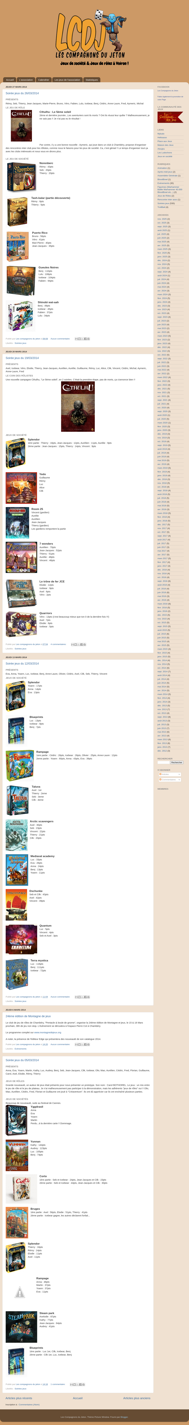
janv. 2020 (162, 430)
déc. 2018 (162, 479)
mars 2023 (163, 336)
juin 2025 (162, 238)
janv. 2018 (162, 521)
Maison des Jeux (165, 145)
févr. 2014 (162, 698)
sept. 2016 (162, 581)
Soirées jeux (20, 343)
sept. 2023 (162, 317)
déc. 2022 (162, 347)
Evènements (20, 1049)
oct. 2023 (162, 313)
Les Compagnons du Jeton (168, 91)
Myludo (161, 134)
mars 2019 (163, 468)
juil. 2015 (162, 634)
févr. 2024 (162, 298)
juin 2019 (162, 456)
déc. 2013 (162, 705)
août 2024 (162, 275)
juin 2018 (162, 502)
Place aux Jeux (165, 141)
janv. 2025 (162, 256)
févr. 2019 (162, 472)
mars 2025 (163, 249)
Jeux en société (165, 156)
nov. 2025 (162, 219)
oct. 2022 (162, 355)
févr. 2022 (162, 381)
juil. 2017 (162, 543)
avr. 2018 (162, 509)
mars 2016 (163, 604)
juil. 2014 (162, 679)
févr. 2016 (162, 607)
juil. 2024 (162, 279)
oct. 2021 (162, 396)
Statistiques (92, 79)
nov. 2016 (162, 573)
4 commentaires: (59, 644)
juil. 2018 (162, 498)
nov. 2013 (162, 709)
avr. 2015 (162, 645)
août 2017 (162, 539)
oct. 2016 (162, 577)
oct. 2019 (162, 441)
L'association (26, 79)
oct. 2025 (162, 223)
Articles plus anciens (136, 1398)
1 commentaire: (58, 1384)
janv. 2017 (162, 566)
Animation (162, 168)
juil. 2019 (162, 453)
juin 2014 (162, 683)
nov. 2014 (162, 664)
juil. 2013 (162, 724)
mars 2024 (163, 294)
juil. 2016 (162, 588)
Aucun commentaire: (61, 339)
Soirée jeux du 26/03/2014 (22, 93)
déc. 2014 (162, 660)
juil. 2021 (162, 404)
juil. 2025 (162, 234)
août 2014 (162, 675)
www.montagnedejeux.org (47, 1032)
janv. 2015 (162, 656)
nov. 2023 (162, 309)
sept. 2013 (162, 717)
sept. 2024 (162, 272)
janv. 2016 (162, 611)
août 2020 (162, 415)
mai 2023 (162, 328)
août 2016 (162, 585)
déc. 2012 (162, 751)
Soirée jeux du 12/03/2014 (22, 663)
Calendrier (43, 79)
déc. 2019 (162, 434)
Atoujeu (161, 149)
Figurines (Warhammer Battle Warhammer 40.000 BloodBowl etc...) (170, 189)
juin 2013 (162, 728)
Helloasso (162, 137)
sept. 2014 (162, 671)
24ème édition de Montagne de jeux (28, 1016)
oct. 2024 (162, 268)
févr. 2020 (162, 426)
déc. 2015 (162, 615)
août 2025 (162, 230)
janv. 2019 (162, 475)
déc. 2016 (162, 570)
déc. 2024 (162, 260)
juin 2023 (162, 324)
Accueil (10, 79)
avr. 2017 (162, 554)
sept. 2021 (162, 400)
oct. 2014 (162, 668)
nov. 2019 (162, 437)
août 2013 (162, 721)
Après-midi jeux (165, 172)
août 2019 (162, 449)
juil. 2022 (162, 362)
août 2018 (162, 494)
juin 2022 (162, 366)
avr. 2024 (162, 290)
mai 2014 (162, 686)
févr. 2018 (162, 517)
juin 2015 (162, 637)
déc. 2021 (162, 388)
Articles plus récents (19, 1398)
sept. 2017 (162, 536)
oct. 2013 (162, 713)
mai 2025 (162, 241)
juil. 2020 (162, 419)
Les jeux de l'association (67, 79)
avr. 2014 (162, 690)
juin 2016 (162, 592)
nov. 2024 (162, 264)
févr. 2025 (162, 253)
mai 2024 (162, 287)
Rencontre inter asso (167, 199)
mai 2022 (162, 370)
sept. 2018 (162, 490)
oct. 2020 (162, 407)
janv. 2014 (162, 702)
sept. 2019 (162, 445)
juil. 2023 (162, 321)
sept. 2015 (162, 626)
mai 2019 (162, 460)
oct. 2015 (162, 622)
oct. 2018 (162, 487)
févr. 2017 (162, 562)
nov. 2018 (162, 483)
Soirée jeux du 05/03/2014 (22, 1060)
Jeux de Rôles (164, 196)
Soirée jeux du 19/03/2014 (22, 358)
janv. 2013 (162, 747)
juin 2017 (162, 547)
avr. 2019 (162, 464)
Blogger (124, 1417)
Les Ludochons (165, 152)
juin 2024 (162, 283)
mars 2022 (163, 377)
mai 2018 (162, 505)
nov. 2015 (162, 619)
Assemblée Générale (167, 175)
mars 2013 (163, 739)
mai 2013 (162, 732)
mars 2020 (163, 423)
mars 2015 (163, 649)
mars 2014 (163, 694)
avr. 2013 (162, 735)
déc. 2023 (162, 306)
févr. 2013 (162, 743)
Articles (164, 774)
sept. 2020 (162, 411)
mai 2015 (162, 641)
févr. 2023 (162, 339)
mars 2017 (163, 558)
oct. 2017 (162, 532)
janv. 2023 (162, 343)
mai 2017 (162, 551)
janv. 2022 (162, 385)
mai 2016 (162, 596)
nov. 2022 (162, 351)
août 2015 (162, 630)
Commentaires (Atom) (29, 1404)
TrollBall (161, 207)
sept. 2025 (162, 226)
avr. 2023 (162, 332)
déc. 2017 (162, 524)
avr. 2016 (162, 600)
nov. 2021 (162, 392)
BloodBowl (163, 179)
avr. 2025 (162, 245)
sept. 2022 (162, 358)
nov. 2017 (162, 528)
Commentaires (167, 779)
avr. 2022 (162, 373)
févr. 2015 (162, 653)
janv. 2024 (162, 302)
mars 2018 (163, 513)
